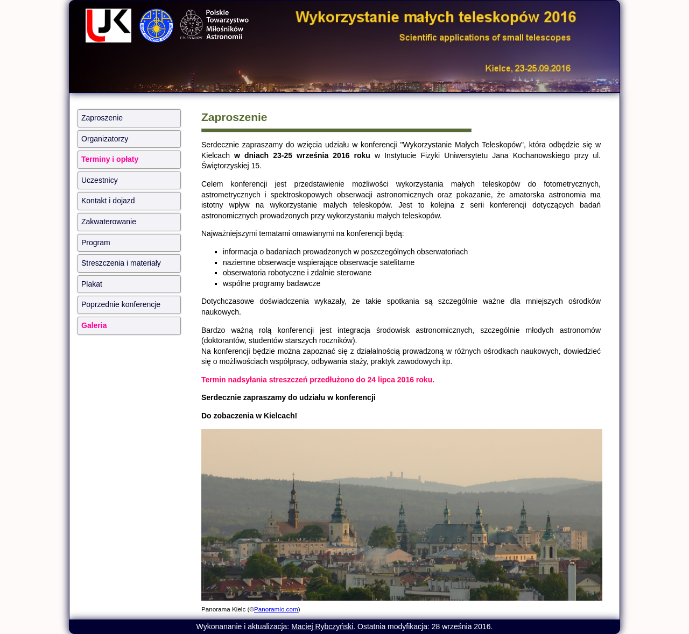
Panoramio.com (276, 608)
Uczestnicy (99, 180)
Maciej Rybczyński (322, 626)
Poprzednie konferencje (120, 304)
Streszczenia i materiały (121, 263)
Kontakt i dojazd (108, 200)
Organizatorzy (104, 138)
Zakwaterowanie (108, 221)
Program (95, 242)
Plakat (91, 284)
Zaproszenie (102, 117)
